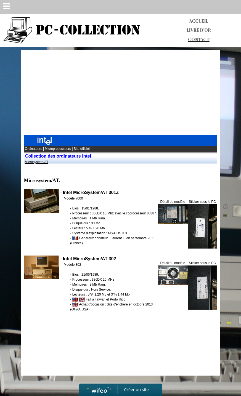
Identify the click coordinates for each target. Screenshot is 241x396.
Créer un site (136, 389)
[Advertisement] (120, 93)
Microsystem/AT (36, 162)
